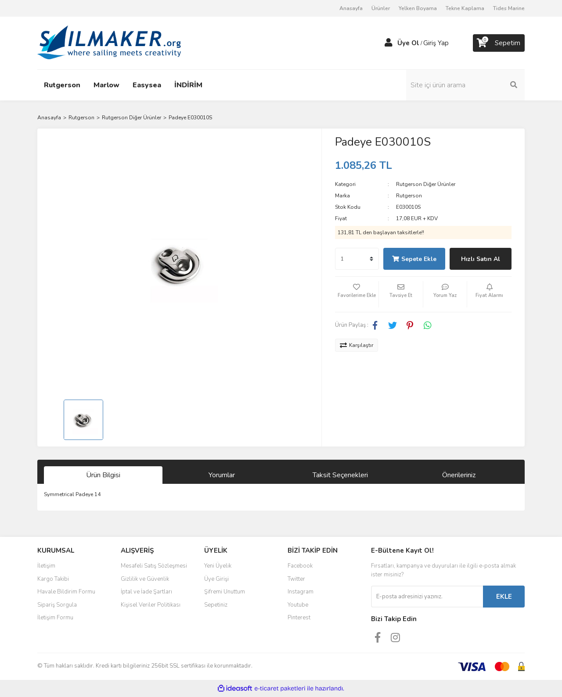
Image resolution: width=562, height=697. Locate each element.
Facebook (300, 566)
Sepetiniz (215, 605)
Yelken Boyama (418, 8)
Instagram (300, 592)
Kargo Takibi (53, 579)
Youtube (298, 605)
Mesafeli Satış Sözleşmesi (154, 566)
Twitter (296, 579)
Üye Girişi (216, 579)
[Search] (465, 85)
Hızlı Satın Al (480, 259)
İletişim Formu (55, 618)
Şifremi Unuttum (224, 592)
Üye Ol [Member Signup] (408, 43)
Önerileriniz (459, 475)
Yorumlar (222, 475)
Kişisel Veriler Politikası (150, 605)
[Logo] (109, 42)
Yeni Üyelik (217, 566)
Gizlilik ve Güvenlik (145, 579)
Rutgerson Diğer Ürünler (425, 184)
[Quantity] (357, 259)
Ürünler (380, 8)
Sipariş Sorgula (57, 605)
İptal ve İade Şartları (146, 592)
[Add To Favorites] (357, 294)
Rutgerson (409, 195)
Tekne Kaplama (465, 8)
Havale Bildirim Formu (66, 592)
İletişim (46, 566)
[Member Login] (389, 43)
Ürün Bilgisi (103, 475)
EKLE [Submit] (504, 596)
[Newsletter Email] (427, 597)
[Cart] (499, 43)
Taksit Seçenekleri (340, 475)
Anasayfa (351, 8)
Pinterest (299, 618)
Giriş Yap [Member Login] (436, 43)
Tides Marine (509, 8)
